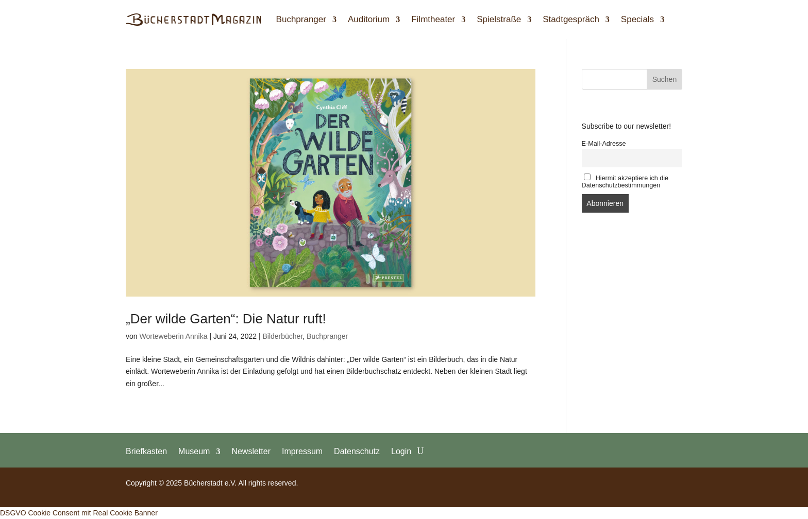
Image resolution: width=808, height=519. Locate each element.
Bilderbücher (282, 336)
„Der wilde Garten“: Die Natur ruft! (226, 318)
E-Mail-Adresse (604, 143)
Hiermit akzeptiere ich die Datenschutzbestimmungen (625, 181)
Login (401, 451)
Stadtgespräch (571, 19)
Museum (194, 451)
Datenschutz (357, 451)
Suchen (664, 79)
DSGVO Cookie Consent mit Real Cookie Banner (79, 513)
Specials (637, 19)
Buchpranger (301, 19)
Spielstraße (499, 19)
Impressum (302, 451)
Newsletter (251, 451)
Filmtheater (433, 19)
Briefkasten (146, 451)
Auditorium (369, 19)
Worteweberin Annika (173, 336)
